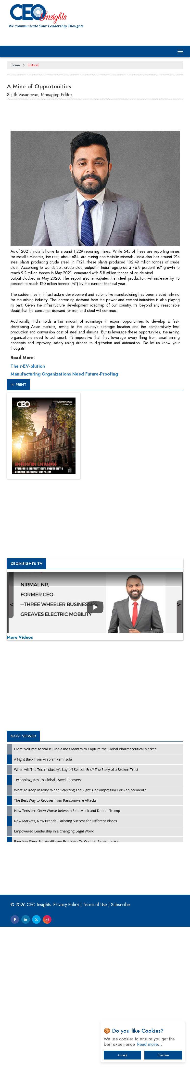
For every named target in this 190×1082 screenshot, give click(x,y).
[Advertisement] (96, 116)
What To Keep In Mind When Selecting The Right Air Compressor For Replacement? (80, 945)
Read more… (149, 1044)
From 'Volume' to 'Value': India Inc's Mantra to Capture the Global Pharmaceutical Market (85, 904)
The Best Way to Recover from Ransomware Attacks (55, 955)
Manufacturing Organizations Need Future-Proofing (64, 529)
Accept (122, 1055)
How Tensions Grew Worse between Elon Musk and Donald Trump (67, 965)
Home (15, 65)
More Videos (20, 792)
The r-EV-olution (28, 521)
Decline (163, 1055)
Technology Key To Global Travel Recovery (47, 935)
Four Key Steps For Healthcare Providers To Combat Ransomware (66, 996)
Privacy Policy (66, 1060)
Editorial (33, 65)
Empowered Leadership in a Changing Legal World (54, 986)
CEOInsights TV (26, 718)
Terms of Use (95, 1060)
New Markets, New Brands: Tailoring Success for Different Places (65, 976)
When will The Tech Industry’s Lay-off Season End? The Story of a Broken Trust (76, 924)
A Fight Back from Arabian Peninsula (43, 914)
